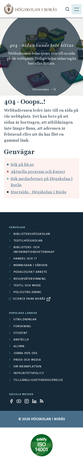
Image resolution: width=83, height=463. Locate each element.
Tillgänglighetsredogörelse (38, 380)
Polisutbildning (28, 292)
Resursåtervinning (30, 279)
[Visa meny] (76, 9)
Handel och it (25, 258)
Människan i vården (31, 265)
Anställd (21, 339)
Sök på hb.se (22, 164)
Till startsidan (40, 89)
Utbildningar (25, 319)
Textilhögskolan (28, 240)
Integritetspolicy (29, 373)
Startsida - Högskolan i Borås (38, 192)
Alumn (19, 346)
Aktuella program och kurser (38, 171)
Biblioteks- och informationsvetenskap (34, 249)
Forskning (22, 326)
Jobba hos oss (26, 353)
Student (20, 333)
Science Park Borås (29, 299)
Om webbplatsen (28, 366)
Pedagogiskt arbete (30, 272)
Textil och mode (27, 285)
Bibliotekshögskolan (32, 234)
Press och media (27, 360)
